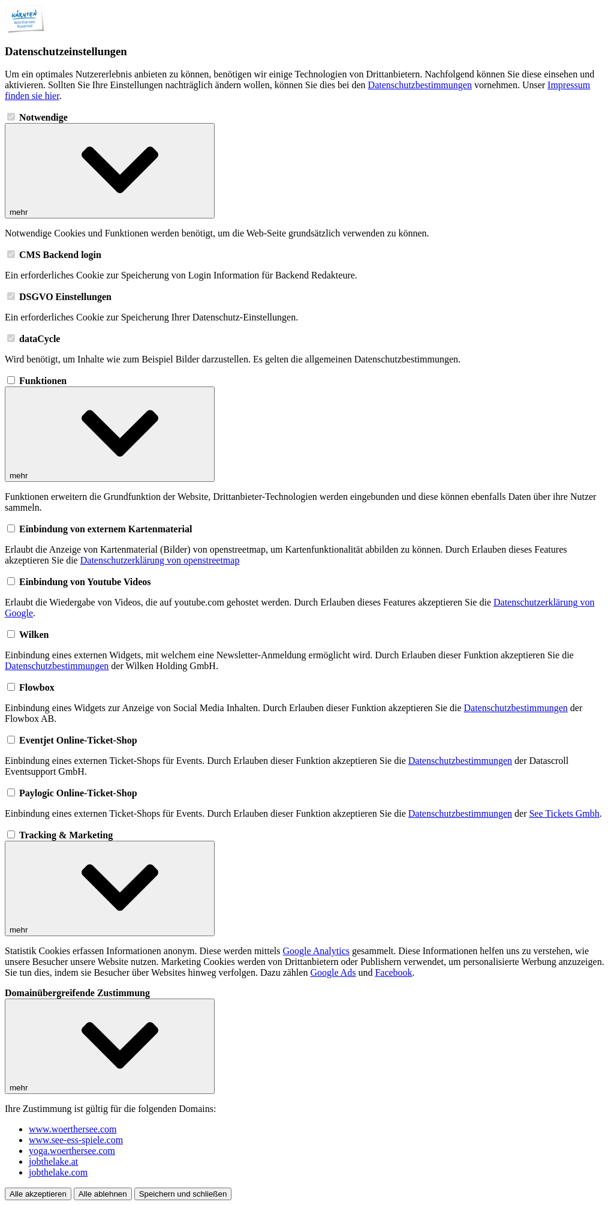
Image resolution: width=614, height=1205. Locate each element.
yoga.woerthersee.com (72, 1151)
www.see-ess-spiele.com (76, 1140)
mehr (110, 171)
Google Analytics (316, 951)
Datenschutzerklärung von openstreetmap (160, 560)
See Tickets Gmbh (564, 813)
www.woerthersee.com (72, 1129)
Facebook (393, 972)
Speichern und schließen (183, 1193)
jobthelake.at (53, 1161)
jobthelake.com (58, 1172)
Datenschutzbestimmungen (420, 85)
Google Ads (333, 972)
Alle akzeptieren (38, 1193)
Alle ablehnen (103, 1193)
